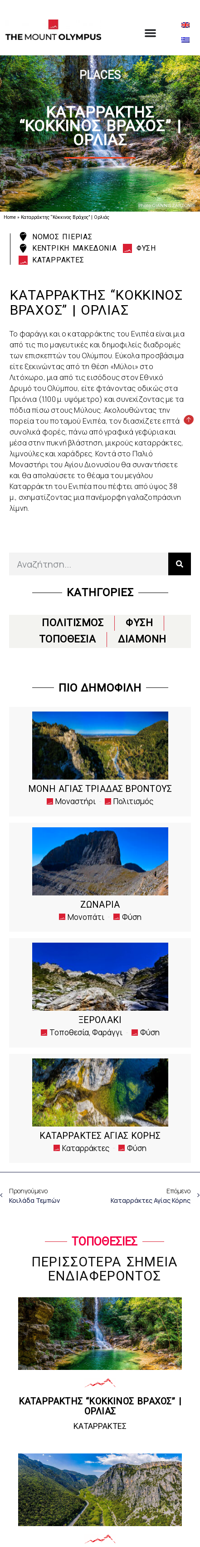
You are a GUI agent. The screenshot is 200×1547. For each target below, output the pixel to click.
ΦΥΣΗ (139, 622)
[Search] (179, 564)
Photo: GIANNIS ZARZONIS (166, 205)
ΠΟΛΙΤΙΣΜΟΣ (72, 622)
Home (10, 217)
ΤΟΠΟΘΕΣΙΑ (67, 639)
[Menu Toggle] (150, 33)
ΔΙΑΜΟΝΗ (142, 639)
